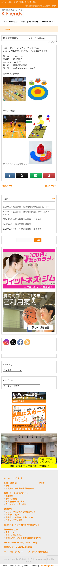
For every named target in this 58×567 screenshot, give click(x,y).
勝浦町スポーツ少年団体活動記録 (18, 547)
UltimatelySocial (47, 565)
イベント (19, 478)
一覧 (53, 199)
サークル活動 (11, 499)
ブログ (42, 483)
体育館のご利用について (16, 515)
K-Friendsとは (12, 22)
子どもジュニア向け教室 (16, 504)
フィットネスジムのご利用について (20, 512)
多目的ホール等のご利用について (20, 517)
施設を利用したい (11, 529)
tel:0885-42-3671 (48, 22)
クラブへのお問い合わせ (38, 552)
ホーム (7, 478)
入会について (11, 532)
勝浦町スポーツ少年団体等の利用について (21, 525)
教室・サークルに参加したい (16, 493)
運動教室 (9, 496)
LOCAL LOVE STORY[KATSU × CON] (20, 543)
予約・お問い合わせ (29, 22)
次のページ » (51, 185)
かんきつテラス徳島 (14, 520)
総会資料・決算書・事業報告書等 (20, 488)
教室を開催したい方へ (15, 501)
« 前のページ (7, 185)
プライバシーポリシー (13, 552)
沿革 (7, 486)
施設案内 (8, 509)
